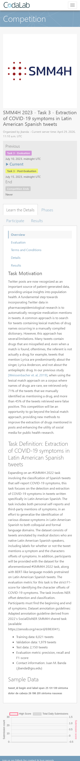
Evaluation (18, 242)
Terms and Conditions (26, 250)
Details (16, 257)
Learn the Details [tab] (20, 209)
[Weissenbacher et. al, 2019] (28, 375)
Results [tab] (37, 220)
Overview (18, 234)
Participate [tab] (15, 220)
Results (16, 265)
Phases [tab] (47, 209)
